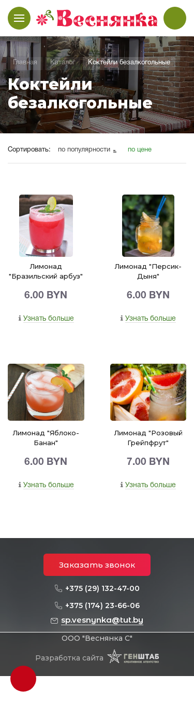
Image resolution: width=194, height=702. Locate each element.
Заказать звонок (97, 565)
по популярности (85, 150)
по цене (140, 150)
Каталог (62, 63)
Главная (25, 63)
